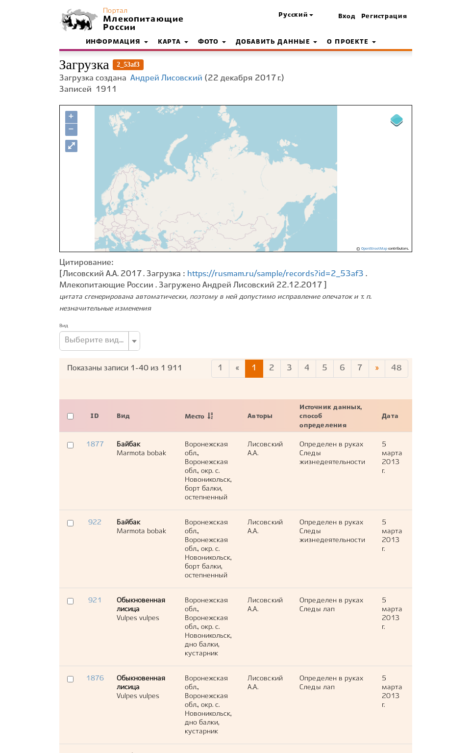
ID (95, 416)
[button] (295, 15)
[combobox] (99, 341)
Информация (117, 42)
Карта (173, 42)
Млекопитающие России (142, 23)
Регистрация (384, 17)
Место (195, 417)
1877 (94, 444)
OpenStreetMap (374, 248)
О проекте (351, 42)
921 (94, 600)
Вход (347, 17)
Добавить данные (276, 42)
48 (396, 368)
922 (94, 522)
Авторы (260, 416)
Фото (212, 42)
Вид (63, 325)
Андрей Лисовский (166, 78)
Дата (390, 416)
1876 (94, 678)
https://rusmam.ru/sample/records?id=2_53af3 (275, 274)
